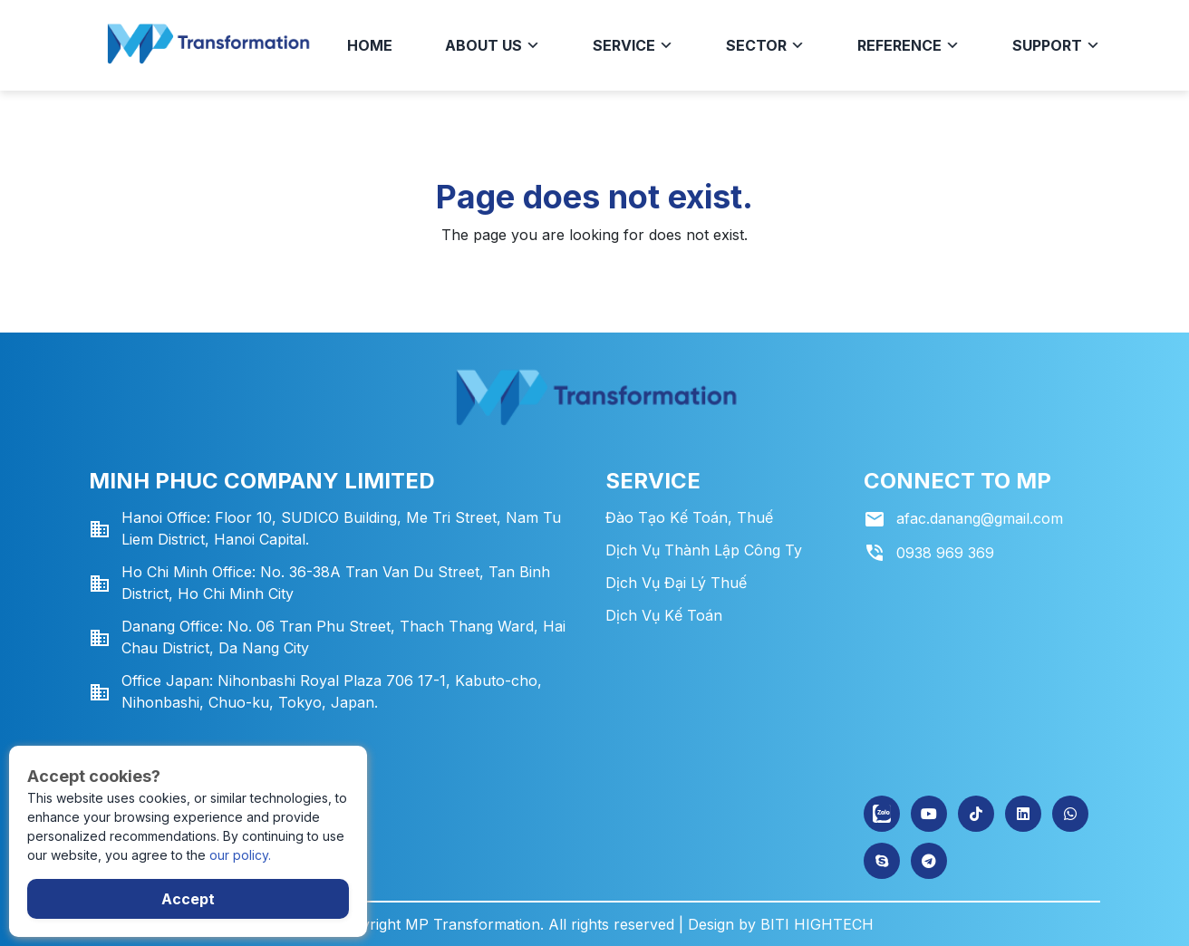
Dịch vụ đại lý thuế (676, 583)
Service (633, 45)
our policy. (240, 855)
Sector (765, 45)
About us (492, 45)
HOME (369, 45)
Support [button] (1056, 45)
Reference (908, 45)
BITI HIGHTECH (817, 924)
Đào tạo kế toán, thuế (689, 517)
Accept (188, 899)
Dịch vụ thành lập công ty (703, 550)
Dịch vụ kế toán (663, 615)
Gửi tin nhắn (88, 720)
